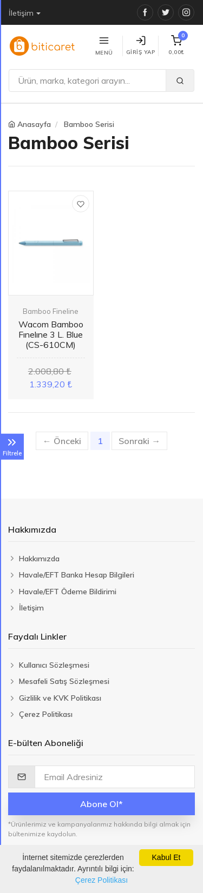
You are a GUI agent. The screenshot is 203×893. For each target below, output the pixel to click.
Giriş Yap (140, 46)
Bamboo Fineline (50, 311)
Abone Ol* (101, 803)
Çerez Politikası (101, 880)
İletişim (21, 13)
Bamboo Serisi (89, 124)
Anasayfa (34, 124)
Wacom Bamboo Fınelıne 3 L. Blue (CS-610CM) (50, 334)
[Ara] (87, 80)
